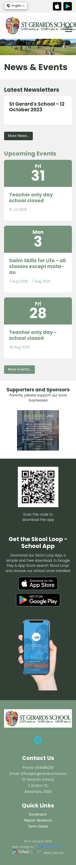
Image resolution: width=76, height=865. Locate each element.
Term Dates (38, 826)
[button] (16, 5)
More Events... (19, 369)
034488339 (44, 767)
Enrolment (38, 814)
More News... (18, 135)
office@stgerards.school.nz (43, 773)
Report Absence (38, 820)
